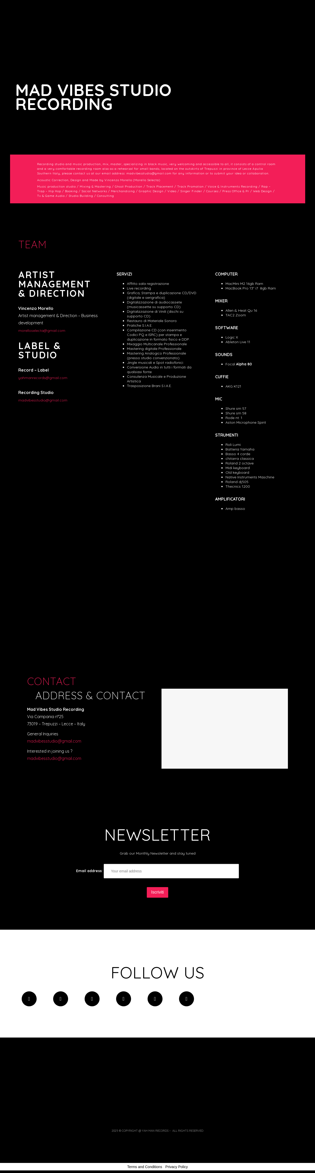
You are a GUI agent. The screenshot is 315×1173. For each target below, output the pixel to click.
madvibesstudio (54, 758)
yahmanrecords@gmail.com (42, 377)
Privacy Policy (176, 1167)
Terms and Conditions (144, 1167)
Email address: (157, 871)
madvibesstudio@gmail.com (42, 400)
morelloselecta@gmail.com (41, 330)
